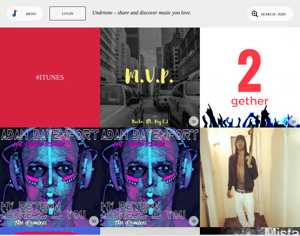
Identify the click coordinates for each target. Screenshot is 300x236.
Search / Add (268, 13)
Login (67, 13)
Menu (31, 14)
